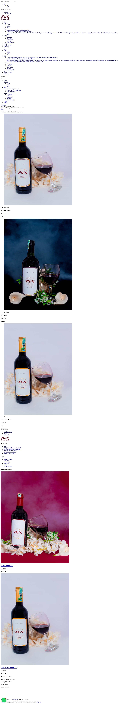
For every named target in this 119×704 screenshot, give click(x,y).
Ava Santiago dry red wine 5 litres (92, 33)
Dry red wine (35, 33)
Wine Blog (6, 460)
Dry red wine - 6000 (56, 60)
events (5, 35)
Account (6, 12)
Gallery (5, 101)
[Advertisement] (5, 692)
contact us (6, 46)
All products (10, 33)
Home (5, 80)
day (24, 30)
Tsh (4, 4)
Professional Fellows (9, 453)
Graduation (9, 37)
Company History (8, 459)
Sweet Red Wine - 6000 (23, 61)
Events (5, 93)
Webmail (9, 13)
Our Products (7, 462)
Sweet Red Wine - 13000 (19, 60)
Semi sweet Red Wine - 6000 (36, 61)
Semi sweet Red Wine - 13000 (32, 60)
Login (5, 433)
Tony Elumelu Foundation (10, 452)
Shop (5, 87)
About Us (6, 82)
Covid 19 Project (8, 45)
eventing (27, 30)
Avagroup (15, 699)
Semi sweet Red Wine (26, 33)
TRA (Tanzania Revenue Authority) (12, 449)
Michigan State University (10, 450)
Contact (5, 102)
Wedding (9, 38)
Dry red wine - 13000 (46, 60)
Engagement (10, 39)
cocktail (21, 30)
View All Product (11, 91)
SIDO (5, 446)
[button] (4, 700)
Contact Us (6, 434)
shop (5, 28)
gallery (5, 43)
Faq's (8, 27)
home (5, 22)
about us (6, 23)
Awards (8, 26)
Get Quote (3, 105)
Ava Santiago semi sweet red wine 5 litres (74, 33)
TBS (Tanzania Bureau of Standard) (12, 448)
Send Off (9, 41)
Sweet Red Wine (17, 33)
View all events (10, 42)
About (8, 24)
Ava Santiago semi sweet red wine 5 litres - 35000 (95, 60)
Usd (8, 6)
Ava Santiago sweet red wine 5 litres (54, 33)
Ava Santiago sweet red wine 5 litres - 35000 (72, 60)
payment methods (5, 687)
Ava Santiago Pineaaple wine (14, 31)
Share (2, 76)
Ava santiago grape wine (13, 30)
